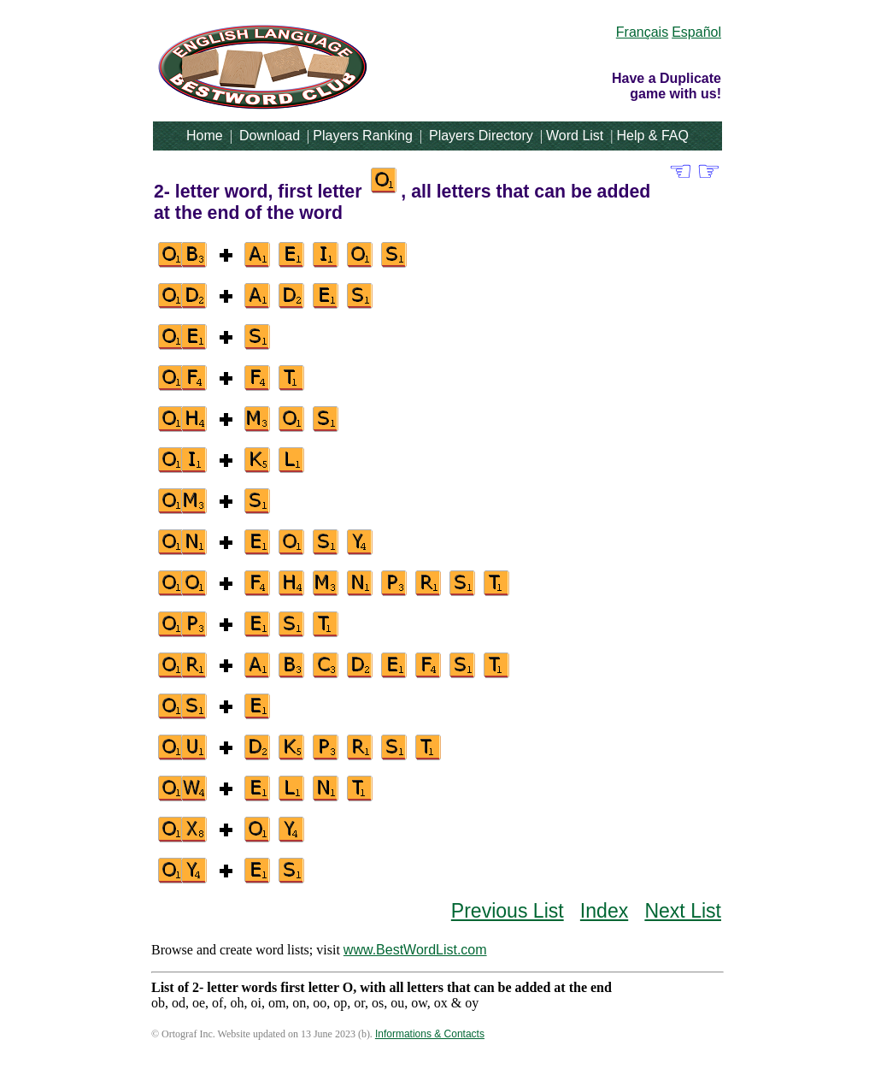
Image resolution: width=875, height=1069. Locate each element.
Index (604, 911)
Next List (682, 911)
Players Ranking (363, 135)
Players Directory (481, 135)
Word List (574, 135)
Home (204, 135)
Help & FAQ (652, 135)
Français (642, 32)
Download (269, 135)
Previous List (507, 911)
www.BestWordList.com (415, 949)
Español (696, 32)
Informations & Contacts (429, 1034)
